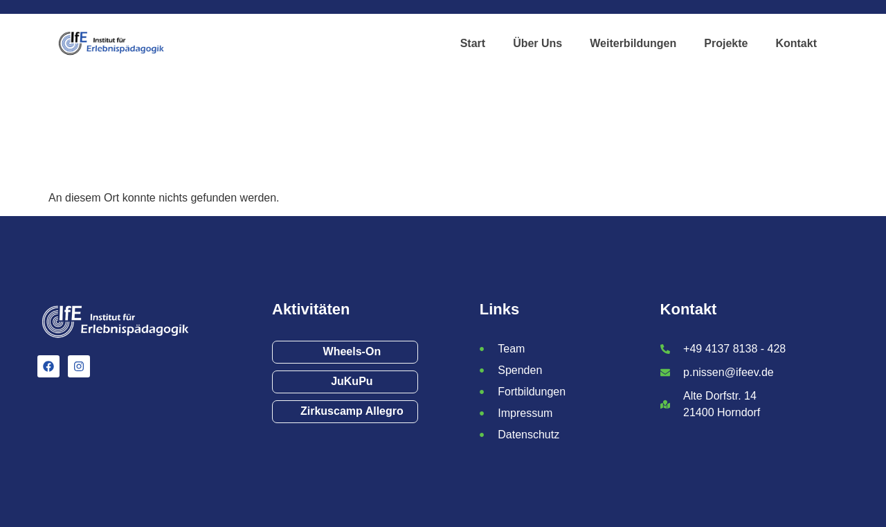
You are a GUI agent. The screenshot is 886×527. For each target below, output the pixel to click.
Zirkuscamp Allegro (352, 411)
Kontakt (796, 43)
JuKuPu (351, 381)
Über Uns (537, 43)
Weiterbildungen (633, 43)
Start (472, 43)
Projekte (726, 43)
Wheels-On (352, 351)
